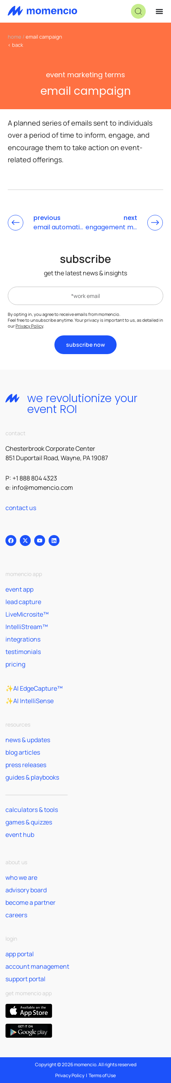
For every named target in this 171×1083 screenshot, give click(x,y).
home (14, 36)
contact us (20, 507)
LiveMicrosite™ (27, 614)
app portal (19, 954)
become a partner (30, 902)
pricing (15, 664)
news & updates (27, 740)
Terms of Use (102, 1075)
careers (16, 915)
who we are (21, 877)
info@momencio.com (42, 487)
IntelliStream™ (26, 626)
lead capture (23, 601)
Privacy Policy (29, 326)
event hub (19, 834)
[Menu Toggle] (159, 11)
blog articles (22, 752)
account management (37, 966)
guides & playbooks (32, 777)
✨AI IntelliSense (29, 701)
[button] (138, 11)
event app (19, 589)
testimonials (23, 651)
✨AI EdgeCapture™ (34, 688)
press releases (25, 764)
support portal (25, 979)
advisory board (26, 890)
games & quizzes (28, 822)
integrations (22, 639)
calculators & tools (31, 809)
